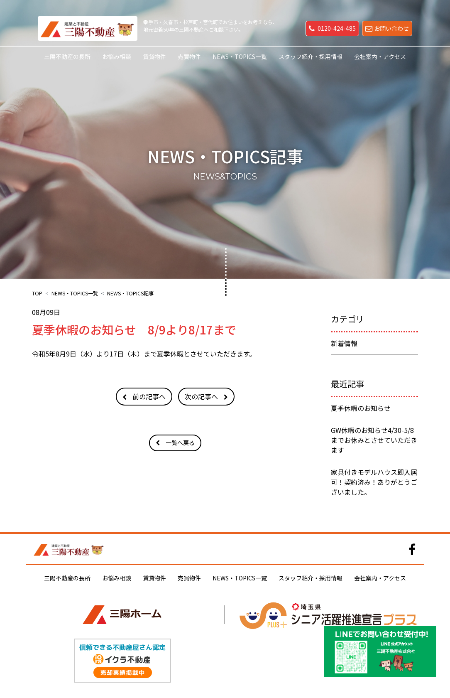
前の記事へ (149, 396)
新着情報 (344, 343)
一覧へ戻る (180, 442)
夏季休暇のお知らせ (361, 408)
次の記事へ (201, 396)
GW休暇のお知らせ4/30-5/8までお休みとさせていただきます (374, 440)
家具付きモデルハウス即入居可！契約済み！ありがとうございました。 (374, 482)
